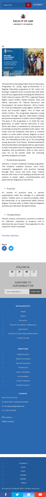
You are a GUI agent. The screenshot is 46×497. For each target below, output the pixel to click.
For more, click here (10, 235)
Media (23, 311)
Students (23, 463)
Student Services (23, 385)
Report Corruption (23, 359)
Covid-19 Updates (23, 381)
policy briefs (23, 329)
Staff (23, 471)
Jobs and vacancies (23, 363)
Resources (23, 320)
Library (23, 479)
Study (23, 467)
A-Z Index (37, 4)
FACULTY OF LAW (23, 21)
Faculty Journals (23, 338)
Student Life (23, 367)
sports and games (23, 372)
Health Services (23, 354)
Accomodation (23, 376)
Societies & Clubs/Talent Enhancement (23, 333)
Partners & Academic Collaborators (23, 325)
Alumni (23, 316)
